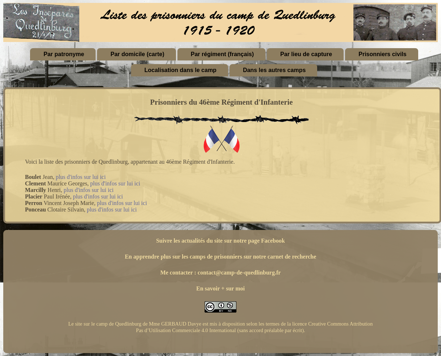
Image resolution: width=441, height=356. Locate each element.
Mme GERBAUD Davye (175, 324)
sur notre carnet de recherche (280, 257)
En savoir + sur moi (220, 288)
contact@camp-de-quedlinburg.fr (239, 272)
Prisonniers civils (382, 54)
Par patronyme (63, 54)
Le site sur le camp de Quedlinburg (104, 324)
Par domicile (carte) (137, 54)
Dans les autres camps (274, 70)
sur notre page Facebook (254, 241)
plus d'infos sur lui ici (81, 177)
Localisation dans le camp (180, 70)
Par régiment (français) (222, 54)
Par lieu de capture (306, 54)
